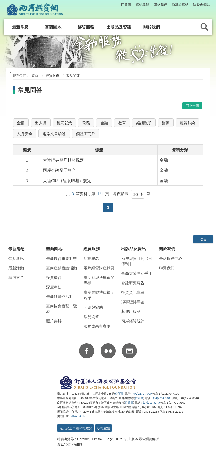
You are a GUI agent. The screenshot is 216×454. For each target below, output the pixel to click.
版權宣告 (103, 428)
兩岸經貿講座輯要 (99, 268)
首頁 (34, 75)
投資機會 (54, 277)
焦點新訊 (16, 258)
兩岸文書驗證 (54, 133)
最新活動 (16, 268)
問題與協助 (93, 307)
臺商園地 (53, 26)
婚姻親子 (144, 122)
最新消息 (20, 26)
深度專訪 (54, 287)
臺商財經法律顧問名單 (99, 295)
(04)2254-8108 (162, 398)
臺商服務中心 (170, 258)
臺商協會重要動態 (61, 258)
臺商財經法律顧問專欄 (99, 280)
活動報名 (91, 258)
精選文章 (16, 277)
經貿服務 (86, 26)
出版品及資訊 (118, 26)
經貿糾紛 (187, 122)
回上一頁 (192, 105)
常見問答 (91, 316)
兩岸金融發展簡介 (59, 170)
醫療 (166, 122)
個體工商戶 (85, 133)
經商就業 (64, 122)
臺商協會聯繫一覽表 (61, 309)
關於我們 (151, 26)
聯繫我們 (166, 268)
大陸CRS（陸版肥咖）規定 (67, 180)
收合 (203, 239)
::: (2, 4)
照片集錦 (54, 320)
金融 (104, 122)
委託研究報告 (132, 282)
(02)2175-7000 (142, 393)
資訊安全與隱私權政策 (75, 428)
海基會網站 (180, 5)
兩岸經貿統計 (132, 320)
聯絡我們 (160, 5)
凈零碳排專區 (132, 301)
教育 (122, 122)
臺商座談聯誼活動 (61, 268)
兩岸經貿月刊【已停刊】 (136, 261)
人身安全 (24, 133)
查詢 (204, 27)
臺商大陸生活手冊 (136, 273)
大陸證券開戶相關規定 (63, 159)
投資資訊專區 (132, 292)
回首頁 (126, 5)
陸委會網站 (201, 5)
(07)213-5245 (151, 402)
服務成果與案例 (97, 326)
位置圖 (119, 393)
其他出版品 (131, 311)
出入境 (40, 122)
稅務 (86, 122)
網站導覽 (142, 5)
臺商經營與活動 (59, 296)
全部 (21, 122)
